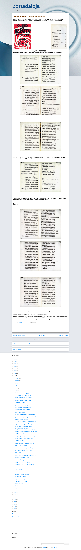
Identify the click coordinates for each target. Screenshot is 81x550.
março (16, 485)
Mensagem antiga (63, 335)
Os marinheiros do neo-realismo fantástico (23, 410)
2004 (15, 506)
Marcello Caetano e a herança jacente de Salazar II (25, 462)
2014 (15, 490)
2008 (15, 501)
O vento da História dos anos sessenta (22, 441)
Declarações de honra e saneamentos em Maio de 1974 (26, 431)
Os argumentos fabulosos (20, 412)
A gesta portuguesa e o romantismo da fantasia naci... (25, 448)
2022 (15, 365)
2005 (15, 504)
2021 (15, 366)
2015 (15, 377)
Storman (44, 547)
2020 (15, 368)
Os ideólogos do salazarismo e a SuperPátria (23, 398)
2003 (15, 508)
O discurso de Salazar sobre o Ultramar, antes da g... (25, 438)
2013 (15, 492)
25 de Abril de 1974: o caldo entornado (22, 476)
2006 (15, 503)
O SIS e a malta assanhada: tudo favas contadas (24, 460)
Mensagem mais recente (19, 335)
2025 (15, 359)
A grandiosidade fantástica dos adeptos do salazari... (25, 429)
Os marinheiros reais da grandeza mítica (23, 409)
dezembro (17, 378)
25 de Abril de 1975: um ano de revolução (23, 407)
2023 (15, 363)
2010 (15, 497)
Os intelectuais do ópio (19, 483)
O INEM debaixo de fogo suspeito (21, 481)
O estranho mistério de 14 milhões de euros (23, 479)
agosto (16, 385)
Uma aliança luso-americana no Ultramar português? (25, 414)
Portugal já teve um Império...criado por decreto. (24, 457)
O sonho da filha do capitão (20, 402)
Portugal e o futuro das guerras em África (23, 400)
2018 (15, 371)
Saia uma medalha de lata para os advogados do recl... (25, 447)
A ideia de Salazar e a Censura (21, 404)
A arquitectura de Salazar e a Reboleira (22, 393)
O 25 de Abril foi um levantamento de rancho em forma (25, 478)
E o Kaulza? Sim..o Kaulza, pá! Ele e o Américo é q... (25, 471)
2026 (15, 358)
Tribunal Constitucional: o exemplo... (22, 417)
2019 (15, 370)
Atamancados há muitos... (20, 472)
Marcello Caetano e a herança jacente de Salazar (24, 464)
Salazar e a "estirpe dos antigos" (21, 445)
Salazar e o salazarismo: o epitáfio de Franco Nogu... (25, 443)
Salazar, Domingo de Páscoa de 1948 (22, 465)
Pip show (16, 467)
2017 (15, 373)
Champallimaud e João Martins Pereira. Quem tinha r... (25, 455)
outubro (16, 381)
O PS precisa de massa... (20, 433)
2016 (15, 375)
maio (16, 390)
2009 (15, 499)
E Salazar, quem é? (18, 469)
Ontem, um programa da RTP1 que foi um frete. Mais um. (26, 459)
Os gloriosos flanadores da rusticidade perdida (24, 424)
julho (16, 387)
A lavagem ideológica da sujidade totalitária (23, 426)
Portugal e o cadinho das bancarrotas (22, 474)
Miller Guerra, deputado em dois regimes (23, 423)
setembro (17, 383)
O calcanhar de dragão (19, 440)
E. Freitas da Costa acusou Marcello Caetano (23, 435)
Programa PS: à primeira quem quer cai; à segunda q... (25, 416)
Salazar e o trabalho (18, 452)
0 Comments (25, 322)
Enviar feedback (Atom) (43, 339)
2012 (15, 494)
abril (16, 392)
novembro (17, 380)
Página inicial (42, 335)
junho (16, 388)
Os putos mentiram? (17, 349)
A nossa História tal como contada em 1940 (23, 450)
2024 (15, 361)
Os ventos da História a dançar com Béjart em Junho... (25, 436)
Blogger (55, 547)
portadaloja (26, 6)
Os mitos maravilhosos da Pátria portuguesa (23, 397)
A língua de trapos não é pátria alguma (22, 405)
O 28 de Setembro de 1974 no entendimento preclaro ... (26, 421)
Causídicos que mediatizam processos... (22, 453)
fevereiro (16, 487)
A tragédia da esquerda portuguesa (21, 419)
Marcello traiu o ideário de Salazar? (21, 428)
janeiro (16, 488)
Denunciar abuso (16, 516)
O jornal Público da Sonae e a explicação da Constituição (27, 343)
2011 (15, 496)
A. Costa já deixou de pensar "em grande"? (23, 395)
